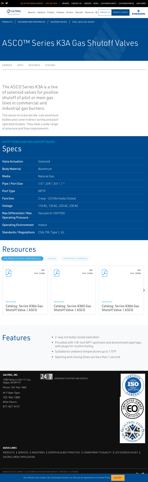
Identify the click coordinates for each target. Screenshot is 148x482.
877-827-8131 (11, 406)
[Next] (143, 290)
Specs (20, 65)
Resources (34, 65)
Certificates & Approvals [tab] (75, 258)
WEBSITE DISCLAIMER (13, 472)
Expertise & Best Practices (64, 452)
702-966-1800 (18, 387)
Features (50, 65)
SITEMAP (74, 472)
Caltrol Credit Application (19, 456)
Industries (38, 452)
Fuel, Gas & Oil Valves (83, 22)
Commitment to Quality (97, 452)
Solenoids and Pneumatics (31, 22)
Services (23, 452)
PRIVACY (64, 472)
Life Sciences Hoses (126, 452)
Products (7, 22)
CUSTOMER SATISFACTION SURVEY (42, 472)
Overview (7, 65)
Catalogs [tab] (52, 258)
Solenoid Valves (58, 22)
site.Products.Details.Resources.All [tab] (22, 258)
